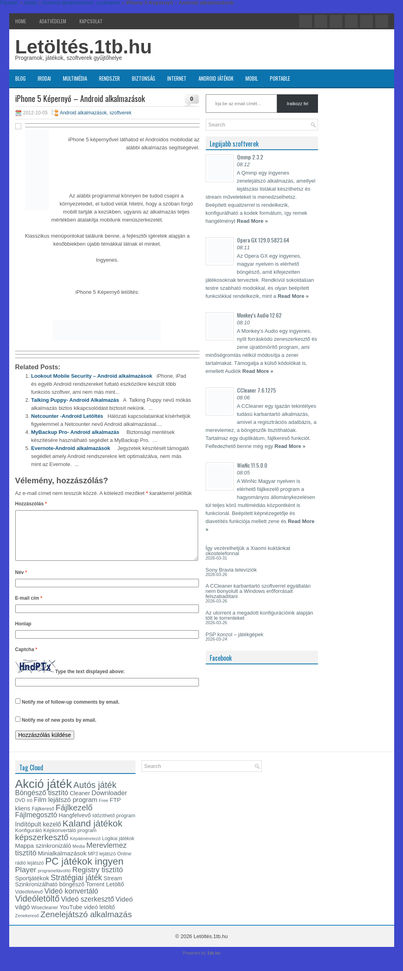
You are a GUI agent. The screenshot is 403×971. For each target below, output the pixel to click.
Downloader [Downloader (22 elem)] (109, 802)
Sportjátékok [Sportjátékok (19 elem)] (32, 887)
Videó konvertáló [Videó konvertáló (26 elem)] (71, 901)
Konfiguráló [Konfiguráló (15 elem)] (28, 840)
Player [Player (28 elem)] (25, 879)
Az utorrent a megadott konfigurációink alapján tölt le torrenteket (259, 615)
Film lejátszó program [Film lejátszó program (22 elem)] (65, 809)
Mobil (251, 78)
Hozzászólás (31, 504)
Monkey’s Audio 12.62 (259, 315)
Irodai (44, 78)
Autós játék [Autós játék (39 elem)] (94, 795)
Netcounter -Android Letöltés (67, 416)
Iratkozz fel (297, 103)
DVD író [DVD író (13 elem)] (23, 810)
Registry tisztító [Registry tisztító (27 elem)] (97, 879)
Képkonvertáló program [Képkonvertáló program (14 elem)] (70, 840)
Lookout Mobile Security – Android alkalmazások (91, 376)
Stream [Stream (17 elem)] (112, 888)
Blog (20, 78)
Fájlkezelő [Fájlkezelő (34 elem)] (74, 817)
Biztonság (143, 78)
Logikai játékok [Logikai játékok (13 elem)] (118, 848)
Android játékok (215, 78)
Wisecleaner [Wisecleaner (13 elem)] (44, 917)
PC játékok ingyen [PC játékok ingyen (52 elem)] (84, 870)
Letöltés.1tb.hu (83, 46)
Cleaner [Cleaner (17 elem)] (80, 803)
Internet (176, 78)
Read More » (252, 221)
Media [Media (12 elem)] (79, 855)
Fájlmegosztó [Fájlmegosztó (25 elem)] (36, 824)
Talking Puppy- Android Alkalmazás (75, 400)
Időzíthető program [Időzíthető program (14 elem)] (113, 825)
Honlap (23, 633)
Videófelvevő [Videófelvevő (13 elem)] (29, 901)
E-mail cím (29, 608)
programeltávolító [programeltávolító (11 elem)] (54, 880)
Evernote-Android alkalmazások (70, 448)
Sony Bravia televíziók (231, 570)
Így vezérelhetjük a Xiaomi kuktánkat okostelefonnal (248, 550)
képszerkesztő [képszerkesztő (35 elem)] (42, 846)
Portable (280, 78)
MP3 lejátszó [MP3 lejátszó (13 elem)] (102, 863)
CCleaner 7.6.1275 (256, 390)
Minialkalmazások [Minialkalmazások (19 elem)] (62, 862)
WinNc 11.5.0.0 (252, 465)
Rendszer (109, 78)
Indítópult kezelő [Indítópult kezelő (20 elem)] (38, 834)
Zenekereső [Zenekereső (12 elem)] (27, 925)
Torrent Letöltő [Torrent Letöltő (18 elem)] (105, 894)
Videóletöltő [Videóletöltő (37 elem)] (37, 908)
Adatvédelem (52, 21)
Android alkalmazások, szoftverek (96, 113)
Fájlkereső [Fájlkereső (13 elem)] (43, 818)
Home (20, 21)
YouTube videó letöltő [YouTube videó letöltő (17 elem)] (87, 917)
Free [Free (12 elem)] (103, 810)
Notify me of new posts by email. (59, 730)
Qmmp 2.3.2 (250, 157)
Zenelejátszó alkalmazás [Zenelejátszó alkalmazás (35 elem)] (86, 923)
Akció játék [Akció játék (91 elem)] (43, 793)
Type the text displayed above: (90, 681)
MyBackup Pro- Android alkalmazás (75, 432)
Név (21, 582)
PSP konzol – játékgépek (234, 634)
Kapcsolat (91, 21)
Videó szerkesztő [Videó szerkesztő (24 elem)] (87, 909)
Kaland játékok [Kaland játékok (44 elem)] (92, 833)
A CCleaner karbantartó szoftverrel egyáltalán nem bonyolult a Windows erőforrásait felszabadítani (258, 591)
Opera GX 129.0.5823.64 (263, 240)
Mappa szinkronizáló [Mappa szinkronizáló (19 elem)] (43, 855)
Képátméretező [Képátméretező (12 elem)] (85, 848)
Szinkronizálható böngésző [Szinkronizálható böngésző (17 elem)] (50, 894)
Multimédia (75, 78)
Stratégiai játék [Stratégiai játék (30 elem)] (76, 887)
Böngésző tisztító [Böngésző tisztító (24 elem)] (42, 802)
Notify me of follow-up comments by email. (70, 712)
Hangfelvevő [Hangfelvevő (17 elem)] (75, 825)
